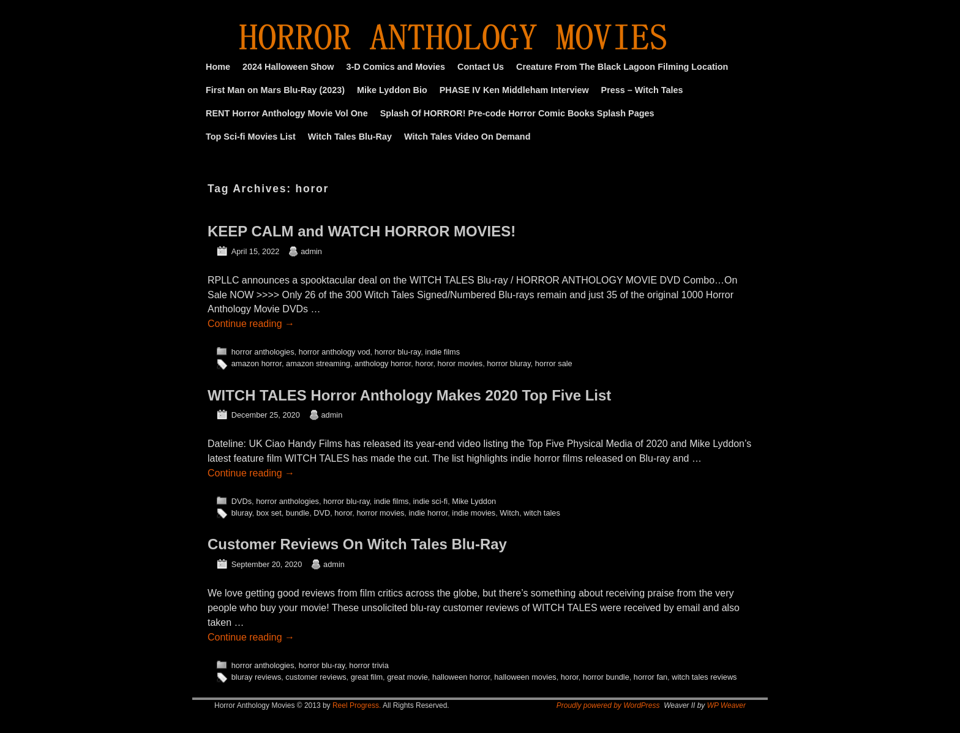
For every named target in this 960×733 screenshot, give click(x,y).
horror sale (553, 363)
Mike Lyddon (474, 501)
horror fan (650, 677)
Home (218, 67)
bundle (297, 512)
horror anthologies (262, 351)
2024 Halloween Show (288, 67)
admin (311, 251)
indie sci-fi (430, 501)
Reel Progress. (356, 705)
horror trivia (368, 665)
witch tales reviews (704, 677)
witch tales (541, 512)
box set (269, 512)
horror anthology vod (334, 351)
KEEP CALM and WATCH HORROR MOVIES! (362, 231)
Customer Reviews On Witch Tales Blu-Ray (357, 544)
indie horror (428, 512)
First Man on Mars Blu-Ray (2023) (275, 90)
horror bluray (508, 363)
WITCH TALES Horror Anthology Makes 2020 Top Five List (409, 395)
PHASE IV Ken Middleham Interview (514, 90)
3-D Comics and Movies (396, 67)
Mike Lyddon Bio (392, 90)
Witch (509, 512)
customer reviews (315, 677)
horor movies (459, 363)
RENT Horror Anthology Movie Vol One (287, 113)
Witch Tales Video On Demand (467, 136)
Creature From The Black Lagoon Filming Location (622, 67)
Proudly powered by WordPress (608, 705)
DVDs (241, 501)
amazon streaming (318, 363)
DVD (321, 512)
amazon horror (256, 363)
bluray (241, 512)
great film (367, 677)
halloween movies (525, 677)
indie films (442, 351)
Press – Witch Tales (642, 90)
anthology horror (382, 363)
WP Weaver (726, 705)
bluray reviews (256, 677)
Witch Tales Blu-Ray (350, 136)
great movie (407, 677)
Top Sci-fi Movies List (251, 136)
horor (424, 363)
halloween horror (461, 677)
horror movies (380, 512)
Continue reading (251, 323)
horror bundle (606, 677)
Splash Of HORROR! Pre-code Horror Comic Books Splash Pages (517, 113)
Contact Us (480, 67)
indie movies (473, 512)
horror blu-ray (398, 351)
